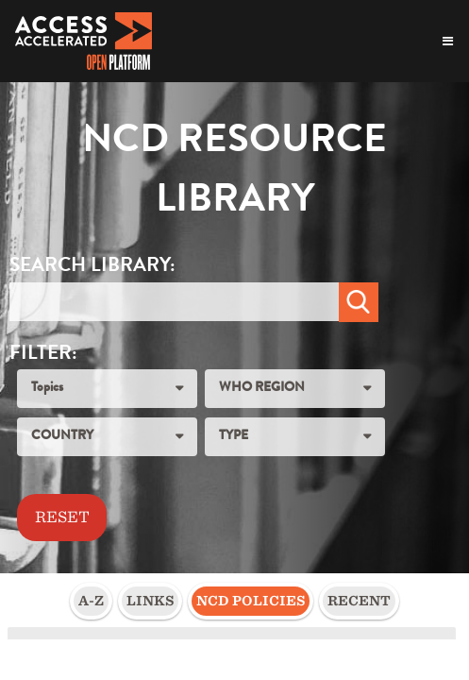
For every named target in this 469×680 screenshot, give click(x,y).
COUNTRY (62, 436)
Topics (47, 388)
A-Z (91, 600)
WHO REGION (262, 388)
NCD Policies (250, 600)
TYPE (233, 436)
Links (150, 600)
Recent (359, 600)
